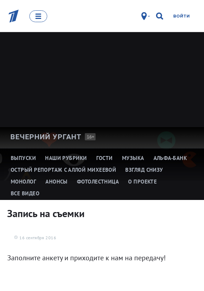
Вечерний (45, 136)
